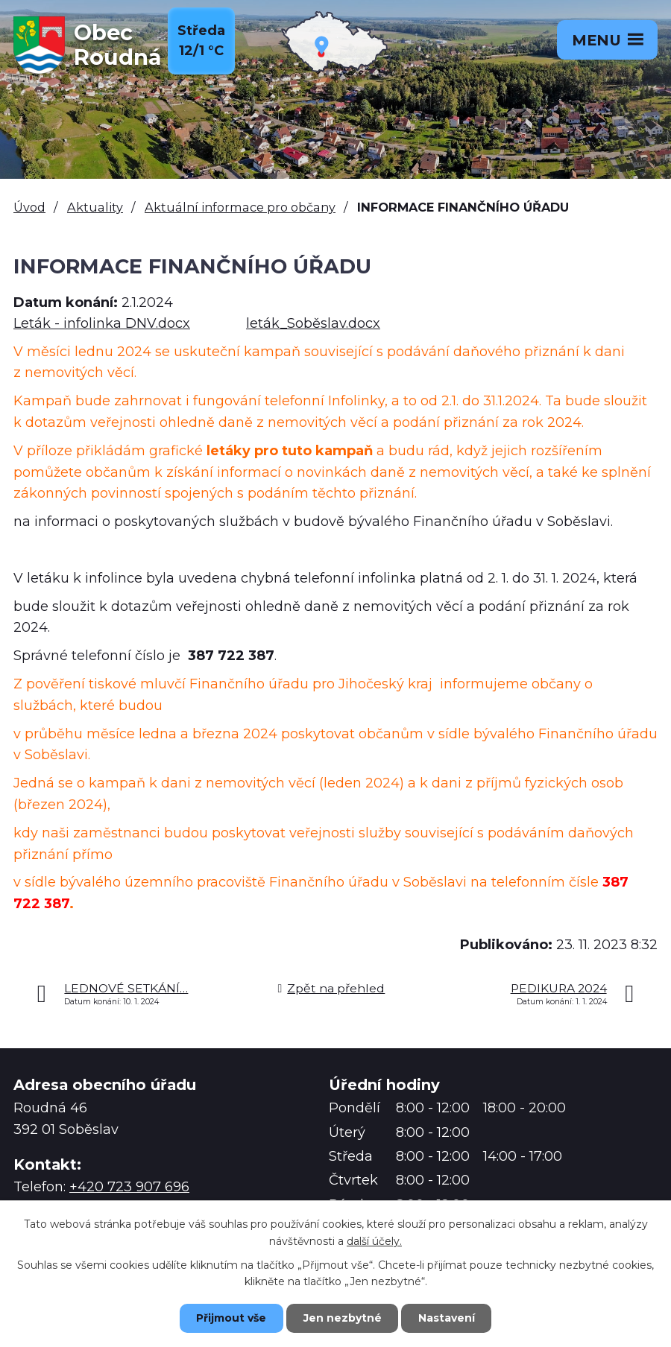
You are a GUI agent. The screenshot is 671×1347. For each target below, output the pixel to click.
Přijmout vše (231, 1318)
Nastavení (447, 1318)
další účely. (374, 1240)
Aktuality (95, 207)
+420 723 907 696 (129, 1187)
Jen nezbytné (342, 1318)
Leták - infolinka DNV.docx (101, 323)
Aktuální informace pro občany (240, 207)
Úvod (29, 207)
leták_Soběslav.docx (313, 323)
